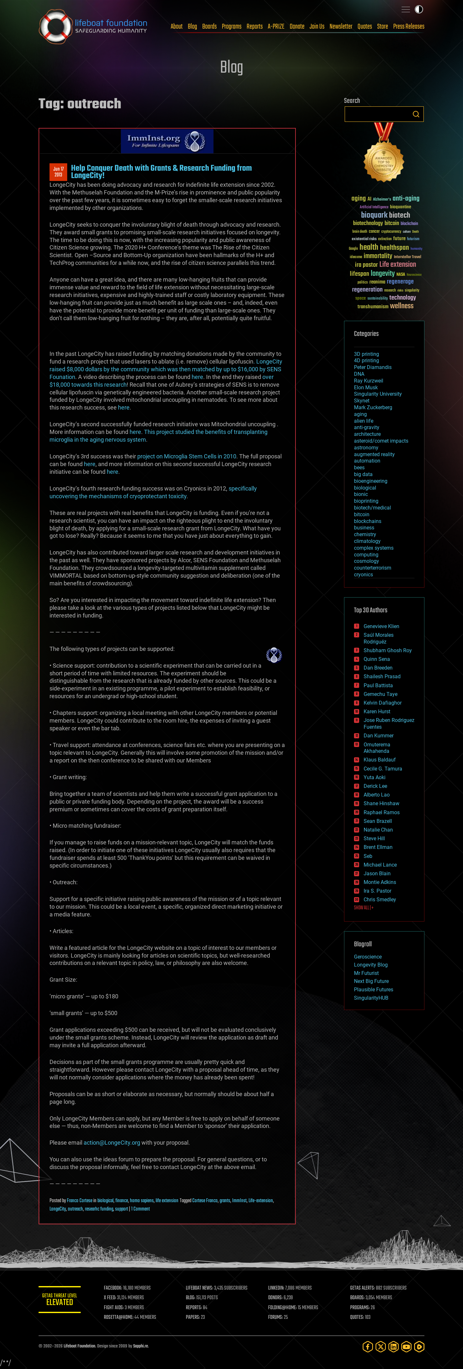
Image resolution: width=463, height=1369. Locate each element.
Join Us (317, 27)
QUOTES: (358, 1317)
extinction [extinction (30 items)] (385, 239)
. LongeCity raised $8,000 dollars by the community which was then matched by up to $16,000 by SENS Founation (166, 369)
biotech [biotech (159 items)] (399, 215)
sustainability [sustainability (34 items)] (378, 299)
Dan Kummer (379, 736)
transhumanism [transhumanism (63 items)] (373, 307)
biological (105, 1201)
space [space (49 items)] (360, 298)
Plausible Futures (373, 989)
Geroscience (368, 957)
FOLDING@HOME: (284, 1308)
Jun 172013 (58, 172)
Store (382, 27)
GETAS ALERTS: (363, 1288)
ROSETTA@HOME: (121, 1317)
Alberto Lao (377, 795)
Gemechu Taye (380, 694)
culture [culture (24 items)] (407, 232)
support (121, 1209)
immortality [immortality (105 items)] (378, 256)
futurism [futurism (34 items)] (413, 239)
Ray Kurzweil (368, 381)
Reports (255, 27)
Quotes (365, 27)
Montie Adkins (380, 882)
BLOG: (192, 1298)
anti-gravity (366, 427)
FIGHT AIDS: (117, 1308)
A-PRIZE (276, 27)
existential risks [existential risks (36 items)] (364, 239)
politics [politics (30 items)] (363, 283)
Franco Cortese (79, 1201)
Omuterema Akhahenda (377, 748)
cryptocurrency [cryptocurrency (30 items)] (391, 232)
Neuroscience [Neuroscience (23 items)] (414, 275)
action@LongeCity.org (112, 1142)
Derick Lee (375, 786)
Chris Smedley (380, 899)
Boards (209, 27)
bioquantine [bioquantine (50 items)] (400, 207)
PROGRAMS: (361, 1308)
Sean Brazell (378, 821)
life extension (167, 1201)
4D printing (366, 360)
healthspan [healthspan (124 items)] (394, 248)
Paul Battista (378, 685)
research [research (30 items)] (390, 291)
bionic (361, 494)
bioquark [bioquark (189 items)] (374, 215)
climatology (367, 541)
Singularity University (378, 394)
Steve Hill (374, 838)
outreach (75, 1209)
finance (121, 1201)
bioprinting (366, 501)
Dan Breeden (378, 668)
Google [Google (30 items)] (353, 249)
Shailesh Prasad (382, 676)
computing (366, 555)
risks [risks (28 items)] (400, 291)
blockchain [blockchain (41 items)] (409, 224)
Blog (192, 27)
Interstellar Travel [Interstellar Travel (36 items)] (407, 257)
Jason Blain (377, 873)
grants (225, 1201)
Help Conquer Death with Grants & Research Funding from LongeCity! (161, 172)
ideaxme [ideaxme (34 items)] (356, 257)
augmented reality (374, 454)
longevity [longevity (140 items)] (383, 274)
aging (360, 414)
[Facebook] (368, 1346)
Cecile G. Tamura (383, 769)
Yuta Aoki (375, 777)
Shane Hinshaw (381, 803)
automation (367, 461)
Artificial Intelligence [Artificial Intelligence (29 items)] (374, 207)
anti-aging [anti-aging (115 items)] (406, 199)
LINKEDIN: (278, 1288)
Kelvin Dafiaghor (383, 703)
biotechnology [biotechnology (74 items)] (368, 223)
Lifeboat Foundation (79, 1346)
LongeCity (58, 1209)
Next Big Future (371, 981)
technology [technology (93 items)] (402, 298)
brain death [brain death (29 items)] (359, 232)
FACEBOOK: (116, 1288)
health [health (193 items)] (368, 247)
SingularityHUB (371, 998)
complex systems (374, 548)
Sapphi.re (140, 1346)
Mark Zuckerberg (373, 407)
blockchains (367, 521)
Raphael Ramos (382, 812)
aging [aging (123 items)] (358, 199)
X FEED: (113, 1298)
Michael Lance (380, 865)
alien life (363, 421)
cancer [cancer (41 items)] (374, 231)
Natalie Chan (378, 830)
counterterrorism (372, 568)
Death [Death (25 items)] (415, 232)
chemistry (365, 534)
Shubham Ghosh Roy (388, 650)
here (197, 377)
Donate (297, 27)
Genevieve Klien (381, 626)
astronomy (366, 448)
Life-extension (261, 1201)
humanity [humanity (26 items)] (416, 249)
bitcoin (361, 514)
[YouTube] (406, 1346)
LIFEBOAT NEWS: (201, 1288)
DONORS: (277, 1298)
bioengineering (370, 481)
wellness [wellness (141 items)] (401, 306)
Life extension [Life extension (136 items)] (397, 265)
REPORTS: (196, 1308)
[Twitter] (381, 1346)
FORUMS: (277, 1317)
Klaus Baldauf (380, 760)
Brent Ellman (378, 847)
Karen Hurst (377, 711)
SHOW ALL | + (364, 908)
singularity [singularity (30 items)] (412, 291)
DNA (359, 374)
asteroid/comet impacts (381, 441)
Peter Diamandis (373, 367)
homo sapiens (142, 1201)
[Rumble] (419, 1346)
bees (359, 467)
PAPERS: (195, 1317)
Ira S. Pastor (377, 891)
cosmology (366, 561)
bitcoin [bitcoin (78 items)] (392, 223)
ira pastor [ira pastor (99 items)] (366, 265)
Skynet (361, 401)
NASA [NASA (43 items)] (400, 274)
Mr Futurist (366, 973)
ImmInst (239, 1201)
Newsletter (341, 27)
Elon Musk (366, 387)
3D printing (366, 354)
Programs (231, 27)
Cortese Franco (205, 1201)
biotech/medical (372, 508)
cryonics (363, 575)
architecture (367, 434)
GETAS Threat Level (61, 1301)
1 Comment (140, 1209)
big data (363, 474)
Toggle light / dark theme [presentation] (419, 9)
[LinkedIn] (393, 1346)
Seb (368, 856)
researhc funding (99, 1209)
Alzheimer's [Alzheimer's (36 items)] (382, 199)
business (364, 528)
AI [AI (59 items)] (369, 199)
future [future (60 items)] (399, 239)
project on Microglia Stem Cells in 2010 (186, 456)
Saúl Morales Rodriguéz (379, 638)
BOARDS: (358, 1298)
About (177, 27)
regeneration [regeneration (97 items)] (367, 289)
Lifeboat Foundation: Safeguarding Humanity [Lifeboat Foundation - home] (93, 26)
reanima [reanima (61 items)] (377, 282)
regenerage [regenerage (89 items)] (400, 281)
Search (416, 114)
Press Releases (408, 27)
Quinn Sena (377, 659)
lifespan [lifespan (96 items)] (359, 274)
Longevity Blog (371, 965)
